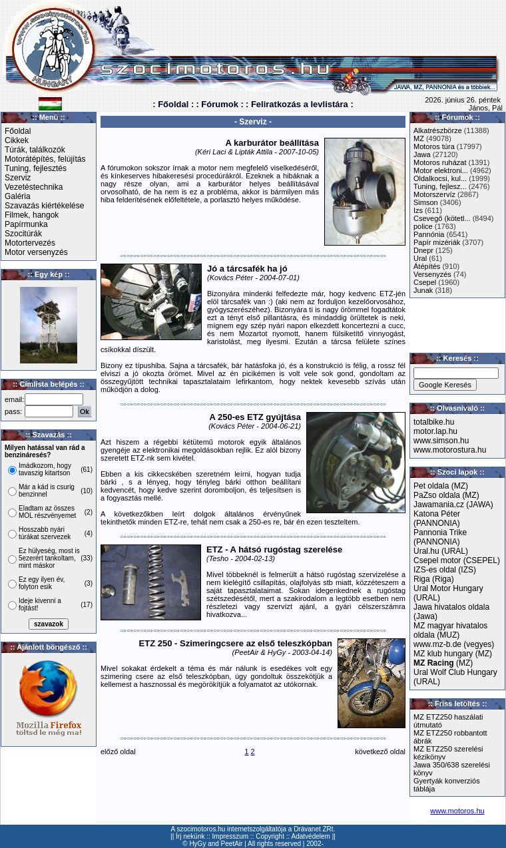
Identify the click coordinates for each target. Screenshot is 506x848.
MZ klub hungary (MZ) (452, 653)
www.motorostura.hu (449, 450)
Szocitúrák (23, 233)
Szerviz (18, 177)
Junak (423, 290)
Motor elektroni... (440, 170)
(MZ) (443, 663)
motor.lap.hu (435, 431)
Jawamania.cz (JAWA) (453, 504)
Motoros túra (434, 146)
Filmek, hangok (32, 215)
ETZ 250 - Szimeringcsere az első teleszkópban (235, 643)
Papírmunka (26, 224)
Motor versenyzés (36, 252)
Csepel (424, 282)
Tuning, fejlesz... (440, 186)
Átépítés (426, 266)
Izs (418, 210)
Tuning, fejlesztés (36, 168)
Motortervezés (30, 243)
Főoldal (18, 131)
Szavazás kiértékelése (44, 205)
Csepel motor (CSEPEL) (456, 560)
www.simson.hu (441, 440)
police (423, 226)
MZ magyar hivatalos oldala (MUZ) (450, 630)
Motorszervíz (434, 194)
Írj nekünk (190, 836)
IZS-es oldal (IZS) (444, 569)
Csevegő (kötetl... (442, 218)
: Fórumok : (220, 104)
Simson (425, 202)
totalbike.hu (433, 422)
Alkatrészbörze (437, 130)
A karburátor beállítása (272, 143)
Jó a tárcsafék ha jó (247, 269)
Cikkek (17, 140)
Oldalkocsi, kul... (440, 178)
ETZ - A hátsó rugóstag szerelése (274, 549)
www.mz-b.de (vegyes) (453, 644)
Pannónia (429, 234)
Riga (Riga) (433, 579)
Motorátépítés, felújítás (45, 159)
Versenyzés (432, 274)
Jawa (422, 154)
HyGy (197, 843)
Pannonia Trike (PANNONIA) (440, 537)
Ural (420, 258)
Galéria (18, 196)
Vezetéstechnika (34, 187)
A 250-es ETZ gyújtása (255, 417)
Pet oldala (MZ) (440, 486)
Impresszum (230, 836)
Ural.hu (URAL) (440, 551)
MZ (418, 138)
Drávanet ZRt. (314, 829)
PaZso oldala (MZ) (446, 495)
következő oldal (380, 751)
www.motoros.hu (457, 811)
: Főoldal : (173, 104)
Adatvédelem (311, 836)
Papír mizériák (436, 242)
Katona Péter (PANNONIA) (436, 518)
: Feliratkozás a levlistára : (300, 104)
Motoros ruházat (439, 162)
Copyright (270, 836)
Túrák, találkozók (35, 149)
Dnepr (423, 250)
